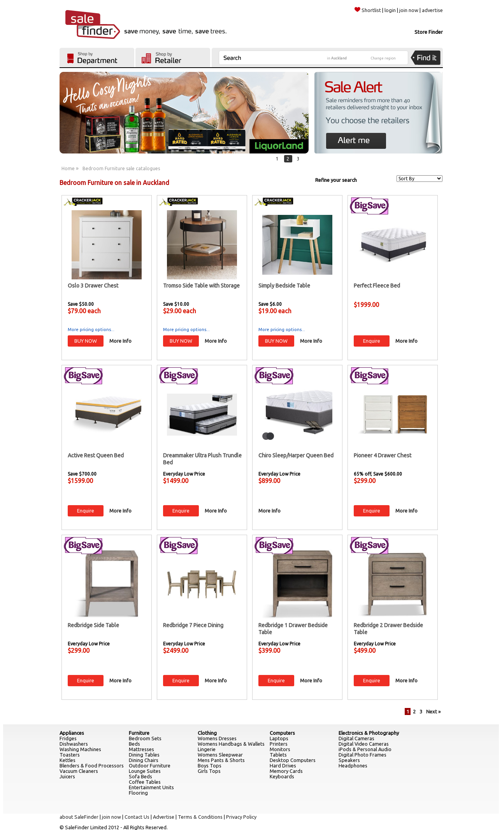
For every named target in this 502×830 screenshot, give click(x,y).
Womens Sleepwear (220, 754)
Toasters (70, 754)
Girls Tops (209, 771)
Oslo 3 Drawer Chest (93, 285)
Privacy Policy (241, 817)
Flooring (138, 792)
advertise (432, 10)
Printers (279, 743)
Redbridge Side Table (93, 625)
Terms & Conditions (200, 817)
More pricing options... (91, 329)
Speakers (349, 760)
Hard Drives (283, 765)
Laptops (279, 738)
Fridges (68, 738)
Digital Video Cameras (364, 743)
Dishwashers (74, 743)
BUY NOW (85, 341)
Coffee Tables (145, 782)
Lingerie (207, 749)
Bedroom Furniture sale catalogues (121, 168)
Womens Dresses (217, 738)
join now (408, 10)
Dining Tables (144, 754)
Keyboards (282, 776)
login (390, 10)
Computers (282, 733)
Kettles (67, 760)
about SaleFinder (79, 817)
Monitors (280, 749)
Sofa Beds (140, 776)
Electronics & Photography (369, 733)
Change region (383, 58)
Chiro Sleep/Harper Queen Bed (295, 455)
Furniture (139, 733)
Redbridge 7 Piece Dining (193, 625)
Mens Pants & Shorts (221, 760)
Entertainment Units (151, 787)
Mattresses (141, 749)
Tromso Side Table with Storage (201, 285)
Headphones (353, 765)
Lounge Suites (145, 771)
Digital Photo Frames (362, 754)
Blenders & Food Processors (92, 765)
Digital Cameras (356, 738)
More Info (120, 341)
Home (68, 168)
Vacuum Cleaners (79, 771)
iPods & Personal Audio (365, 749)
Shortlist (368, 10)
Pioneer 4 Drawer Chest (382, 455)
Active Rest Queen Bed (96, 455)
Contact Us (137, 817)
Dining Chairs (143, 760)
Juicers (67, 776)
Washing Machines (80, 749)
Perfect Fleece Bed (377, 285)
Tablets (278, 754)
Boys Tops (209, 765)
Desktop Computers (293, 760)
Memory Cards (286, 771)
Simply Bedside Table (284, 285)
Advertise (163, 817)
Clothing (207, 733)
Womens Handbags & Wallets (231, 743)
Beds (134, 743)
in (337, 58)
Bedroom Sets (145, 738)
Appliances (72, 733)
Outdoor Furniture (149, 765)
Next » (433, 711)
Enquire (371, 341)
